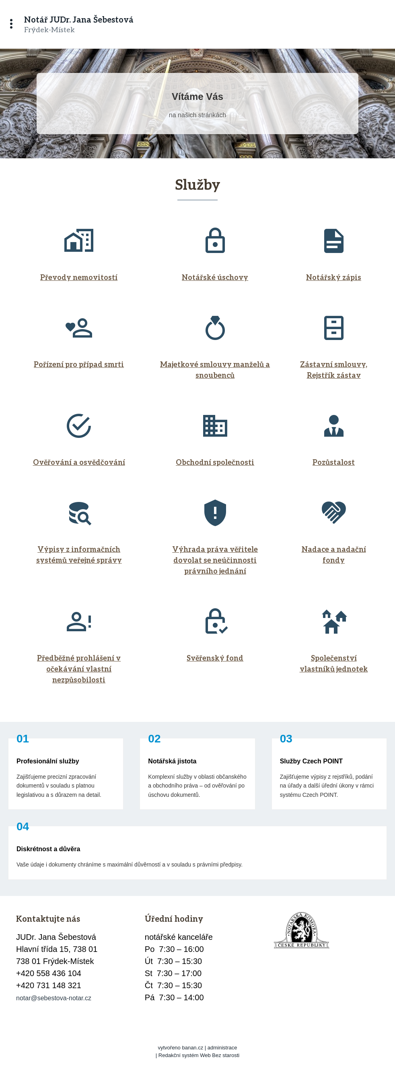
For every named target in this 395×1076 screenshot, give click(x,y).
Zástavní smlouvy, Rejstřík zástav (333, 370)
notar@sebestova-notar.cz (53, 998)
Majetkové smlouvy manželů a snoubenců (215, 370)
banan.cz (192, 1048)
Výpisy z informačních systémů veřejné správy (79, 555)
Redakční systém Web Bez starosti (198, 1055)
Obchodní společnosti (215, 462)
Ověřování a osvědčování (79, 462)
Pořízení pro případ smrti (79, 365)
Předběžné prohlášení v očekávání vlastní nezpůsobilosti (79, 669)
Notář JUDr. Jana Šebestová (79, 20)
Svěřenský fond (215, 658)
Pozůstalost (334, 462)
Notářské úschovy (215, 278)
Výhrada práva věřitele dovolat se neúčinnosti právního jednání (215, 560)
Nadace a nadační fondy (334, 555)
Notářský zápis (333, 278)
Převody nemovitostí (78, 278)
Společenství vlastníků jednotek (334, 664)
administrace (222, 1048)
